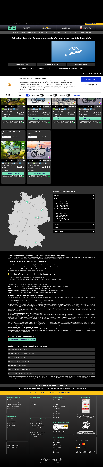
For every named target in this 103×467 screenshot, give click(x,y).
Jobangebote (56, 411)
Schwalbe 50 (10, 437)
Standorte (88, 32)
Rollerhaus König (57, 397)
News (9, 23)
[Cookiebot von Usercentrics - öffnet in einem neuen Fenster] (9, 20)
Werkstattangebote (12, 453)
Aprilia (31, 406)
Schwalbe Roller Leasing (36, 437)
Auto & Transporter (56, 32)
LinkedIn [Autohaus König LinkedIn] (56, 443)
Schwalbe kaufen (34, 435)
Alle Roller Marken (35, 397)
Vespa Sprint (10, 420)
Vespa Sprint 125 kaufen (36, 424)
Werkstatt (81, 32)
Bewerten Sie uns (57, 408)
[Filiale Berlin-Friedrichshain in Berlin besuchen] (62, 209)
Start (9, 35)
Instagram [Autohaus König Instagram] (57, 440)
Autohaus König (90, 23)
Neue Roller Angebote (13, 399)
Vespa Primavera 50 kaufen (37, 426)
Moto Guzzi (33, 411)
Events (13, 23)
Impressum (56, 417)
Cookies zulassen (91, 3)
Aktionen (65, 32)
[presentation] (29, 220)
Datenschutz (56, 413)
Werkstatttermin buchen (13, 446)
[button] (74, 195)
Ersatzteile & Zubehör (12, 449)
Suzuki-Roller (33, 408)
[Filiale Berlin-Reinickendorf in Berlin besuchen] (62, 216)
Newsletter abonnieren (59, 406)
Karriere (45, 23)
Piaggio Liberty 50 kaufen (36, 431)
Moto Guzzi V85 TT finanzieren (38, 453)
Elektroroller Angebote (13, 406)
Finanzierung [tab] (21, 106)
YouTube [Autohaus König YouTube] (56, 450)
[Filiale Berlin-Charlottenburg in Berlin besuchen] (62, 202)
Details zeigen (76, 19)
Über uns (55, 404)
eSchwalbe (33, 404)
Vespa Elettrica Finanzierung (37, 428)
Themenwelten (30, 23)
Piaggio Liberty (11, 422)
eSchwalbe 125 (11, 440)
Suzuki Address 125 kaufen (36, 444)
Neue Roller (15, 32)
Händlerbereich (51, 23)
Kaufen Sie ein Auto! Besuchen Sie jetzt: (42, 393)
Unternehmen (38, 23)
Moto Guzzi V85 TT (12, 435)
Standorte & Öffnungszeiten (60, 399)
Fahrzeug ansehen (13, 119)
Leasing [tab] (5, 106)
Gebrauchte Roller (31, 32)
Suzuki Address (11, 431)
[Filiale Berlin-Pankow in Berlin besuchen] (61, 212)
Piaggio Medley (11, 424)
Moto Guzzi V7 (11, 433)
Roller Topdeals (11, 408)
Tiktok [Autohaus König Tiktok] (56, 453)
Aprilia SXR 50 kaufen (35, 442)
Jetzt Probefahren (20, 23)
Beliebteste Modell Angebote (38, 415)
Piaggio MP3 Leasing (35, 433)
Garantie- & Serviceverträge (14, 451)
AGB (54, 415)
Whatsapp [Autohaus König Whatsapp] (57, 445)
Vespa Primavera (11, 417)
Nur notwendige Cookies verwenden (91, 9)
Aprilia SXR (10, 428)
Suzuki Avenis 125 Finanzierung (38, 446)
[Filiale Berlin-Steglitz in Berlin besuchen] (63, 219)
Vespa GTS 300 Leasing (36, 417)
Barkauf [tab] (13, 106)
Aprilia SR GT (10, 426)
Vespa (31, 399)
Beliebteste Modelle (13, 413)
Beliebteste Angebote (13, 397)
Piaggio (32, 402)
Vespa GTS (10, 415)
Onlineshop (73, 32)
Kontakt (55, 402)
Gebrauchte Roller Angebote (14, 402)
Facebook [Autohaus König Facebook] (57, 448)
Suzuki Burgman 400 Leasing (37, 449)
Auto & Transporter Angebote (14, 404)
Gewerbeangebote (44, 32)
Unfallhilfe (58, 23)
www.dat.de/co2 (21, 378)
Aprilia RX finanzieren (35, 440)
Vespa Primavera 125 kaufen (37, 422)
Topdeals (22, 32)
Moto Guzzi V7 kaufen (35, 451)
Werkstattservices (12, 444)
